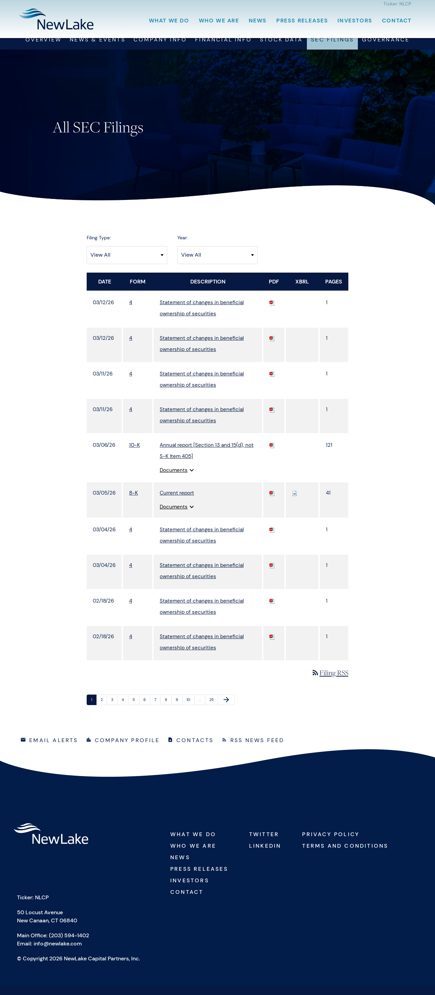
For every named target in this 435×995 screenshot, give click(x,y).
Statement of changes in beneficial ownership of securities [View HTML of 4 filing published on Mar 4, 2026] (202, 543)
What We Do (169, 20)
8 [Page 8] (168, 709)
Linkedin (265, 854)
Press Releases (302, 20)
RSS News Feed (257, 748)
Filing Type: (99, 246)
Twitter (264, 842)
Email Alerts (53, 748)
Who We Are (219, 20)
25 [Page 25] (213, 709)
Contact (397, 20)
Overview (43, 48)
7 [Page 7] (157, 709)
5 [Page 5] (135, 709)
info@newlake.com (58, 952)
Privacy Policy (331, 842)
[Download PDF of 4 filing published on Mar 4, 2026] (272, 537)
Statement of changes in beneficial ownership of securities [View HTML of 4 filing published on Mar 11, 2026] (202, 388)
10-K (134, 453)
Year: (182, 246)
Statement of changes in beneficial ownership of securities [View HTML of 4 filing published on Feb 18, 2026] (202, 615)
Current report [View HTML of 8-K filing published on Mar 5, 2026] (177, 501)
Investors (354, 20)
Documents (178, 478)
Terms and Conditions (345, 854)
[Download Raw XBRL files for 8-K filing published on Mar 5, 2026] (294, 501)
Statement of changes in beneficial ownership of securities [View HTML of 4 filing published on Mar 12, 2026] (202, 316)
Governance (386, 48)
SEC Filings (332, 48)
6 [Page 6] (146, 709)
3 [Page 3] (114, 709)
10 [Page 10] (190, 709)
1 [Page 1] (94, 709)
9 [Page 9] (178, 709)
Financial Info (223, 48)
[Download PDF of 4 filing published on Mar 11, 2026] (272, 382)
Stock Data (281, 48)
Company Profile (127, 748)
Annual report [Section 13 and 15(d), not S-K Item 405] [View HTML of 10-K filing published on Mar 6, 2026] (207, 459)
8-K (133, 501)
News (258, 20)
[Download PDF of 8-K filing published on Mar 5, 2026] (272, 501)
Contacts (195, 748)
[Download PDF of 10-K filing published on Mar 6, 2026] (272, 453)
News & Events (97, 48)
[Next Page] (226, 708)
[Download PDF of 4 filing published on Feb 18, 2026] (272, 609)
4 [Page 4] (124, 709)
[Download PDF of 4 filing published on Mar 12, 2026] (272, 310)
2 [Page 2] (103, 709)
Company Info (160, 48)
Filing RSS (329, 680)
